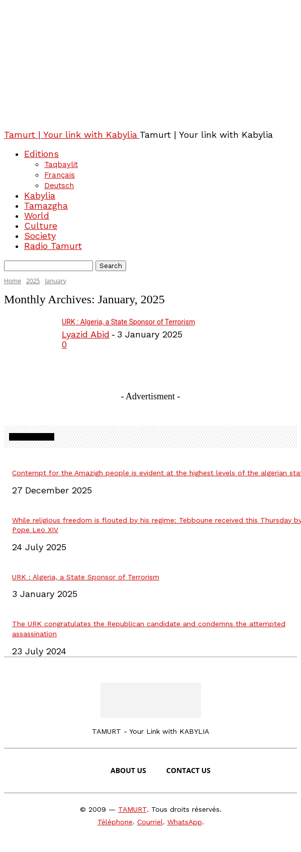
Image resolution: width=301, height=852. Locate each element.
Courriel (150, 822)
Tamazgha (46, 205)
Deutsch (59, 185)
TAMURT (132, 809)
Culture (40, 225)
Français (59, 175)
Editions (41, 153)
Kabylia (39, 195)
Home (12, 281)
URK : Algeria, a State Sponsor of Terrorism (128, 322)
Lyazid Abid (86, 334)
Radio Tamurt (53, 245)
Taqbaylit (61, 164)
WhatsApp (184, 822)
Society (40, 235)
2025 (33, 281)
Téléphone (115, 822)
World (36, 215)
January (55, 281)
